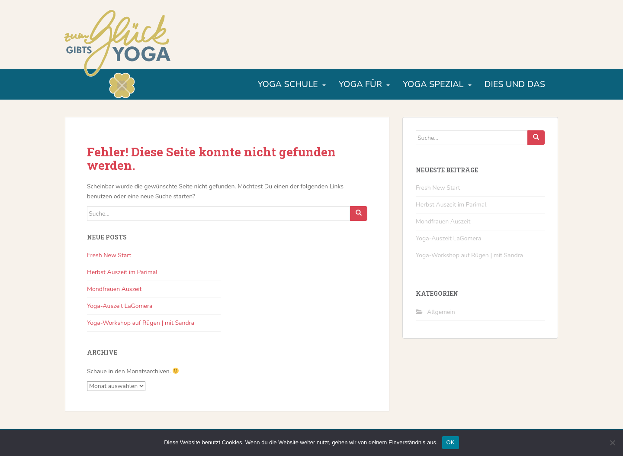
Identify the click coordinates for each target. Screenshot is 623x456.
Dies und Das (515, 84)
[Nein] (612, 442)
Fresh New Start (109, 255)
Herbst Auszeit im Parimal (122, 272)
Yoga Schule (287, 84)
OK (450, 442)
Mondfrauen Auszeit (114, 289)
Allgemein (441, 312)
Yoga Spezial (433, 84)
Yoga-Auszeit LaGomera (119, 306)
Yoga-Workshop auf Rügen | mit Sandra (140, 323)
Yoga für (360, 84)
